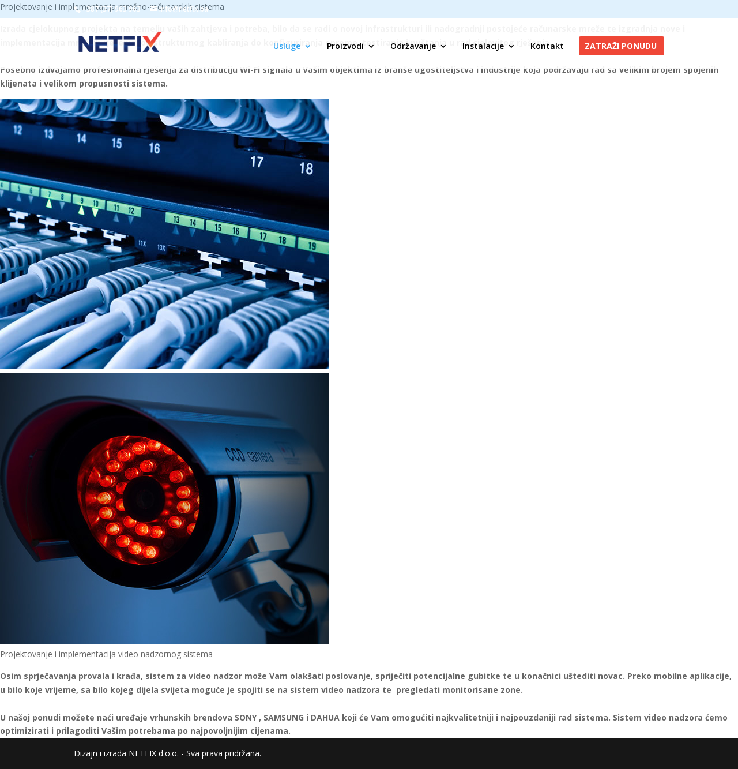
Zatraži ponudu (621, 46)
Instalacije (483, 46)
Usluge (286, 46)
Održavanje (413, 46)
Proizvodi (345, 46)
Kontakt (547, 46)
